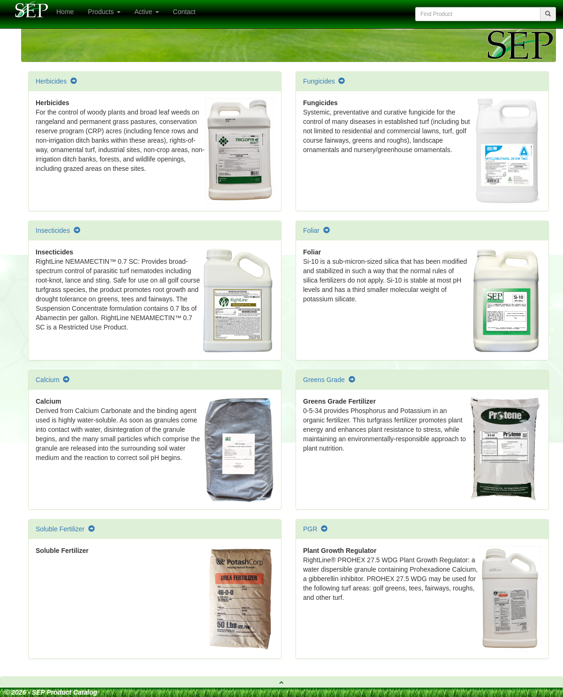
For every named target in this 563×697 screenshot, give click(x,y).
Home (65, 11)
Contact (184, 11)
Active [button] (147, 11)
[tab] (281, 682)
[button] (281, 682)
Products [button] (104, 11)
